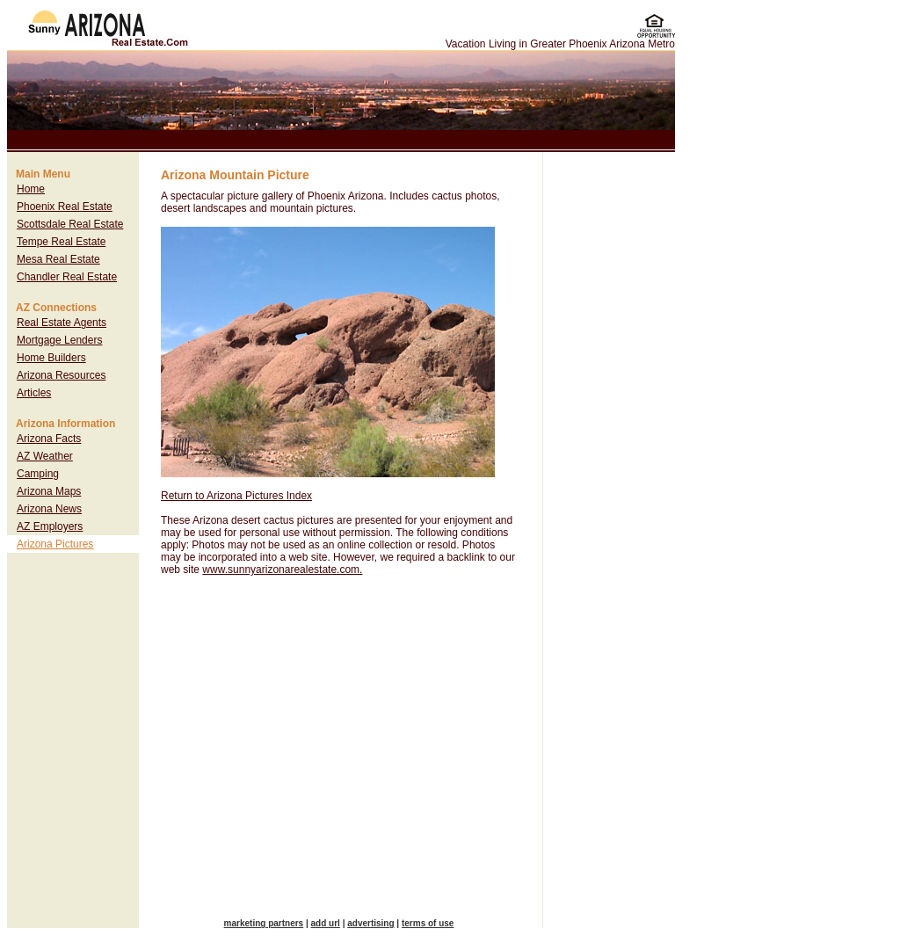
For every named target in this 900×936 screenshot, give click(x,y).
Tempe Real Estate (61, 242)
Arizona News (49, 509)
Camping (38, 474)
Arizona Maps (49, 491)
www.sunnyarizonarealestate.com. (282, 569)
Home (31, 189)
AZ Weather (45, 456)
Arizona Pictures (55, 544)
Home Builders (51, 358)
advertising (370, 923)
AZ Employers (50, 526)
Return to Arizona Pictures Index (236, 496)
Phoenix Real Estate (64, 206)
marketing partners (264, 923)
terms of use (428, 923)
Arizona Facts (49, 438)
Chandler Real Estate (67, 277)
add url (325, 923)
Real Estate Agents (61, 322)
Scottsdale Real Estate (70, 224)
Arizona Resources (61, 375)
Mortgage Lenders (59, 340)
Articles (34, 393)
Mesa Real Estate (58, 259)
